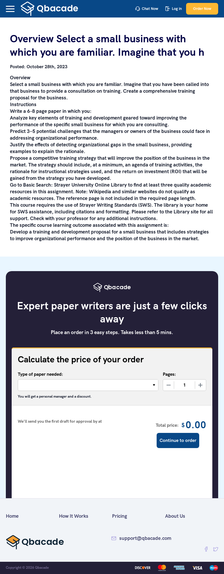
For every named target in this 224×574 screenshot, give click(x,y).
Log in (173, 8)
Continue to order (178, 440)
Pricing (119, 516)
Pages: (169, 374)
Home (12, 516)
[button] (10, 9)
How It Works (73, 516)
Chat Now (146, 8)
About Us (175, 516)
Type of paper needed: (40, 374)
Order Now (202, 8)
